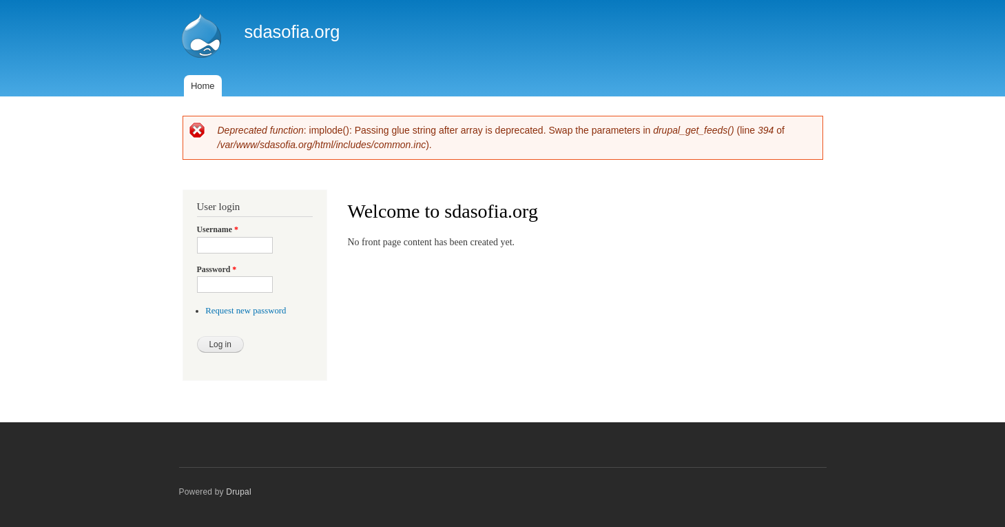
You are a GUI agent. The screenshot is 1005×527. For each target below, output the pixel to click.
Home (203, 86)
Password (217, 269)
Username (217, 229)
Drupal (238, 492)
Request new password (245, 311)
